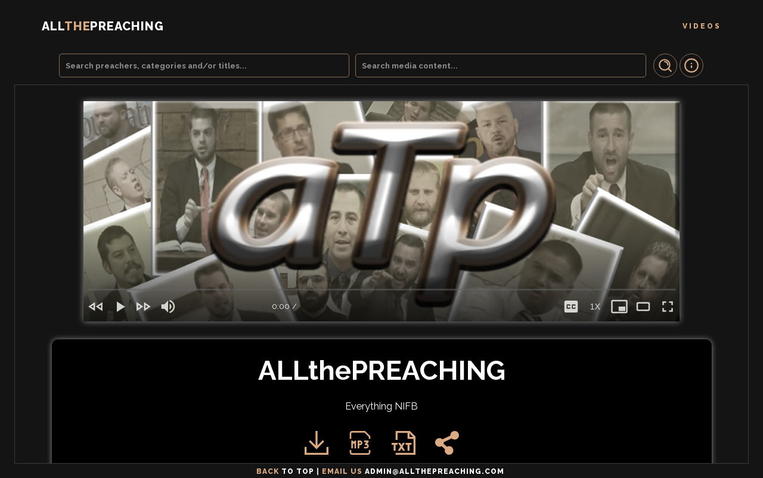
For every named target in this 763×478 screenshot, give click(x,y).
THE (103, 26)
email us (414, 471)
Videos (702, 26)
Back (286, 471)
